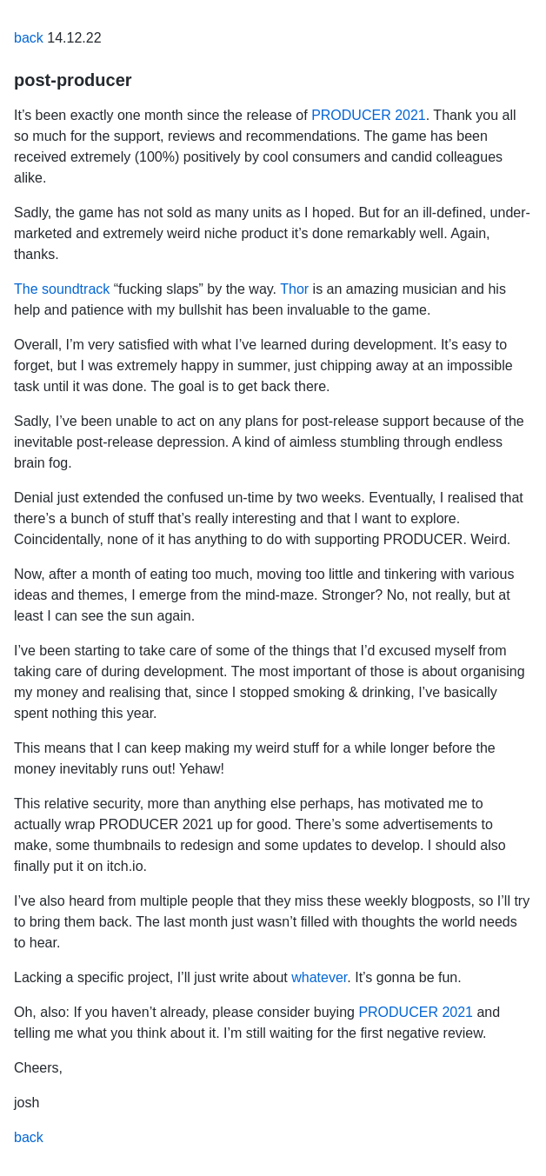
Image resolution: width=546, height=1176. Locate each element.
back (28, 37)
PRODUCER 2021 (368, 115)
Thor (294, 289)
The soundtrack (62, 289)
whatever (319, 977)
